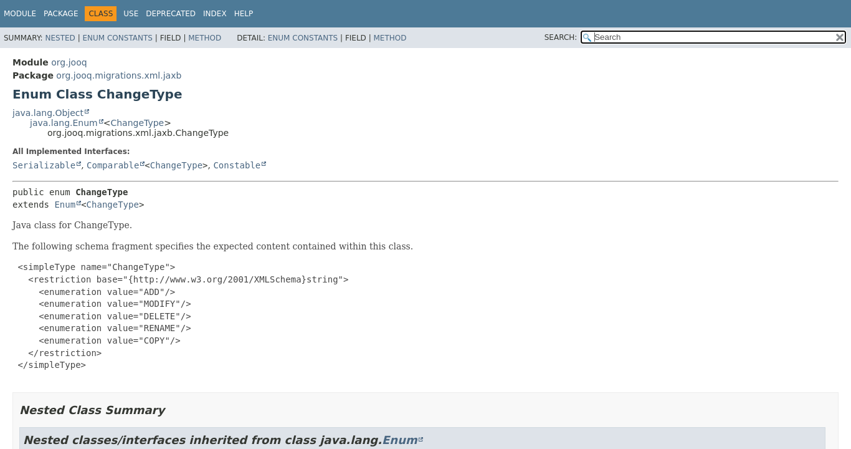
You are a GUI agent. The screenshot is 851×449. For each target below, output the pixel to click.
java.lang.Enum (64, 123)
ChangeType (137, 123)
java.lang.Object (47, 113)
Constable (236, 165)
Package (61, 13)
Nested (60, 38)
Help (244, 13)
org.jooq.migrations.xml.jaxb (118, 75)
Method (204, 38)
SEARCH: (561, 37)
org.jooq (69, 62)
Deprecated (171, 13)
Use (130, 13)
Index (215, 13)
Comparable (113, 165)
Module (20, 13)
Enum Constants (117, 38)
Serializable (43, 165)
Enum (64, 205)
